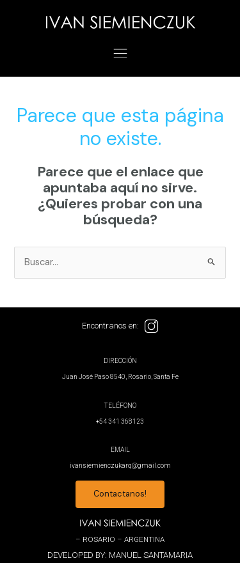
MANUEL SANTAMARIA (151, 555)
